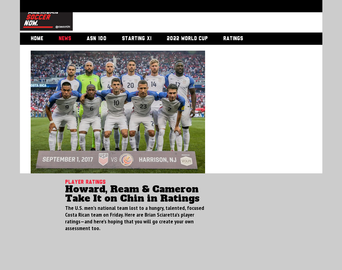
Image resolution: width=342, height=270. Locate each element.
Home (37, 38)
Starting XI (136, 38)
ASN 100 (97, 38)
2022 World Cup (187, 38)
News (65, 38)
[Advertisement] (190, 17)
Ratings (233, 38)
